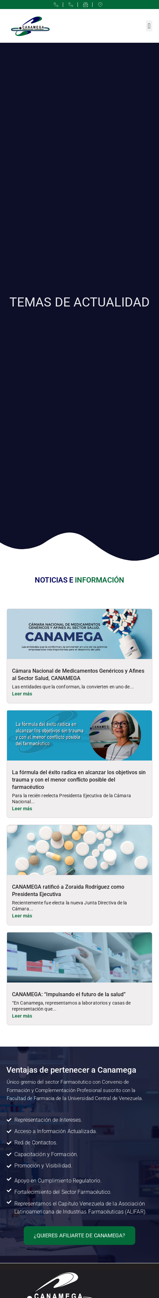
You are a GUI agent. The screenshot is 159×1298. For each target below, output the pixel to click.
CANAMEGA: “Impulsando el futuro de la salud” (69, 994)
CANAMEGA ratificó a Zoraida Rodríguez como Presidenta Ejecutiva (68, 890)
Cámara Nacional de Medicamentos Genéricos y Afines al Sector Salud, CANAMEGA (78, 674)
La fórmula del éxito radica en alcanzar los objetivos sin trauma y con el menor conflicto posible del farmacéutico (79, 779)
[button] (149, 25)
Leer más (22, 693)
